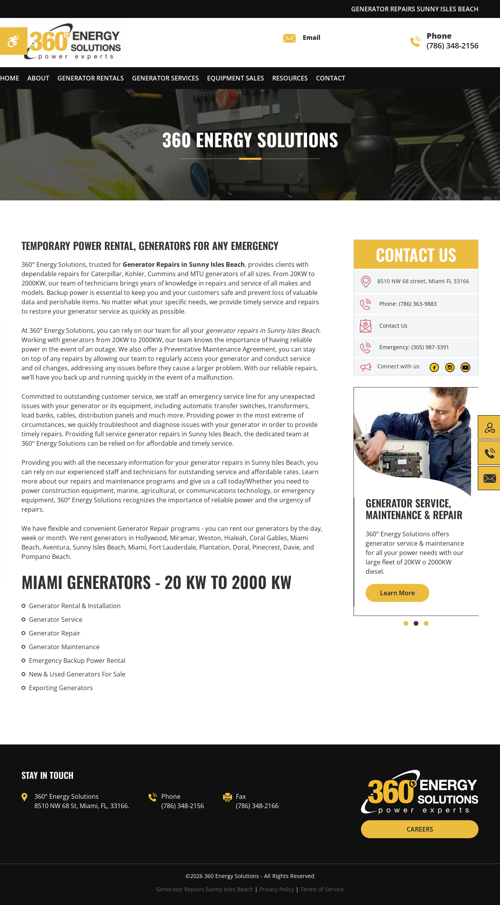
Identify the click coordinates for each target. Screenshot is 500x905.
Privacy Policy (276, 889)
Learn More (397, 593)
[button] (406, 623)
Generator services (165, 78)
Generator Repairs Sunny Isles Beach (204, 889)
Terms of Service (322, 889)
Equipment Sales (235, 78)
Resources (290, 78)
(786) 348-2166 (257, 805)
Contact (330, 78)
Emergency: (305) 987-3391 (414, 347)
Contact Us (393, 325)
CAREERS (420, 829)
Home (9, 78)
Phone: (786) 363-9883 (408, 303)
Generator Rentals (90, 78)
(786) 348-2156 (444, 41)
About (38, 78)
